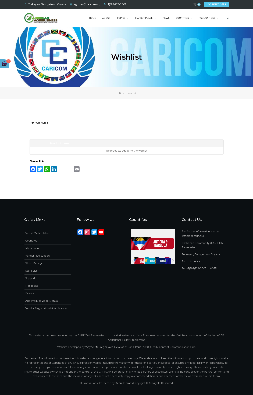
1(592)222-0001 (117, 4)
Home (92, 18)
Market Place (144, 18)
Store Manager (34, 263)
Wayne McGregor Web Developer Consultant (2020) (117, 346)
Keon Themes (124, 382)
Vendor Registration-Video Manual (46, 308)
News (166, 18)
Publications (207, 18)
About (106, 18)
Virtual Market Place (37, 233)
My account (32, 248)
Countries (182, 18)
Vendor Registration (37, 255)
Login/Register (216, 4)
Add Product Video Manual (41, 300)
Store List (31, 270)
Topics (121, 18)
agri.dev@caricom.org (87, 4)
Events (29, 293)
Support (30, 278)
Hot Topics (31, 285)
